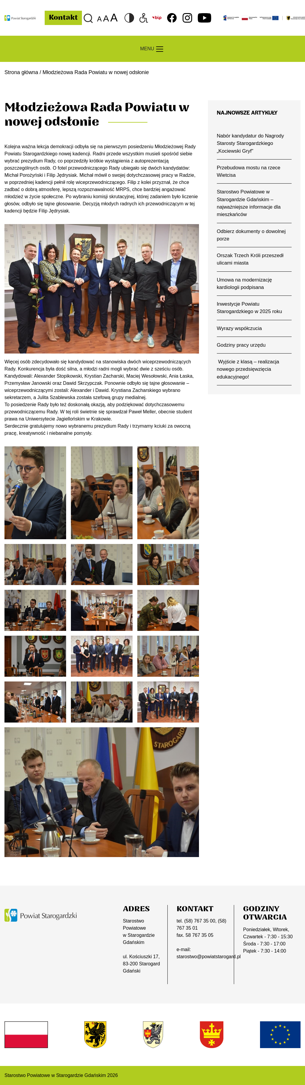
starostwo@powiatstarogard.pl (209, 956)
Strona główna (21, 72)
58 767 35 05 (199, 935)
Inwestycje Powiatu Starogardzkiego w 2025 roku (249, 307)
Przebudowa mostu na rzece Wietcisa (248, 171)
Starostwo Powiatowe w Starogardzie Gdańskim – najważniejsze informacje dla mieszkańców (249, 203)
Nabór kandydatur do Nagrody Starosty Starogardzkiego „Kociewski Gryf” (250, 143)
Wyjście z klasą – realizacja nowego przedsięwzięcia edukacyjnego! (248, 369)
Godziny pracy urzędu (241, 345)
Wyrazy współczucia (239, 328)
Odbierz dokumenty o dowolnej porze (251, 235)
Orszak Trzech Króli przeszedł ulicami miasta (250, 259)
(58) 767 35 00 (199, 920)
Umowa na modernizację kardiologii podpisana (244, 283)
